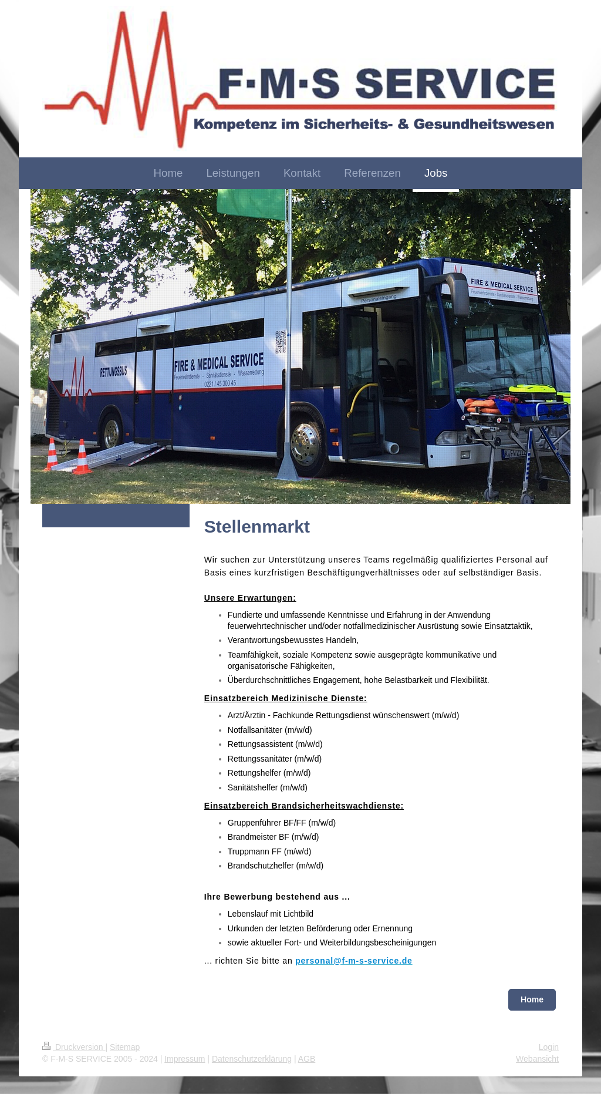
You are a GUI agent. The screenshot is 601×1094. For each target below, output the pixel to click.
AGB (307, 1058)
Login (549, 1047)
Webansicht (537, 1058)
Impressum (184, 1058)
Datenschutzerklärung (252, 1058)
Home (532, 999)
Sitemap (125, 1047)
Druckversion (73, 1047)
